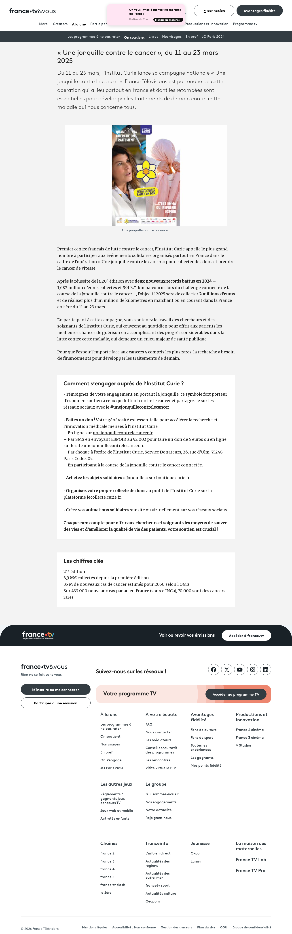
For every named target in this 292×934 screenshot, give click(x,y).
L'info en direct (158, 853)
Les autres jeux (116, 784)
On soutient (134, 37)
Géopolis (153, 901)
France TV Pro (250, 870)
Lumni (196, 861)
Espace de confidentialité (252, 927)
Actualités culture (161, 894)
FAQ (149, 724)
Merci (44, 24)
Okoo (195, 853)
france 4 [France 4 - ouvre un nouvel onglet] (107, 869)
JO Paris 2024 (213, 37)
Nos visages (172, 37)
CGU (223, 927)
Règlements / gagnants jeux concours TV (112, 799)
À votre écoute (162, 714)
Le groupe (156, 784)
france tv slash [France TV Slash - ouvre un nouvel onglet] (112, 885)
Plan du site (206, 927)
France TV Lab (251, 859)
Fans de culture (204, 730)
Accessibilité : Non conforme (134, 927)
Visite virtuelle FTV (161, 768)
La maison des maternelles (251, 845)
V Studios (244, 745)
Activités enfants (114, 819)
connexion (214, 10)
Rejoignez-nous (158, 818)
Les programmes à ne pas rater (94, 37)
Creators (60, 24)
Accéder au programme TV (236, 694)
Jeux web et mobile (116, 811)
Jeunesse (200, 843)
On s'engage (111, 760)
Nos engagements (161, 802)
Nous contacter (159, 732)
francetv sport (158, 886)
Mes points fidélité (206, 766)
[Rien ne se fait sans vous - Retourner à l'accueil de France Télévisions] (56, 670)
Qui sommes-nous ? (162, 794)
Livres (153, 37)
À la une (79, 23)
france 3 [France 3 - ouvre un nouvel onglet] (107, 861)
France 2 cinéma (250, 730)
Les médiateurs (158, 740)
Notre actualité (159, 810)
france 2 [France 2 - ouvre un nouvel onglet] (107, 853)
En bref (192, 37)
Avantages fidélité (260, 10)
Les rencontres (158, 760)
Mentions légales (94, 927)
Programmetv (245, 24)
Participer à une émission (55, 702)
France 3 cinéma (250, 738)
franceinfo (157, 843)
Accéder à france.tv (246, 635)
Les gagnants (202, 758)
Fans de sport (202, 738)
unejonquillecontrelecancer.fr (122, 432)
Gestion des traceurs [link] (176, 927)
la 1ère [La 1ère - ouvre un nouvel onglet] (106, 893)
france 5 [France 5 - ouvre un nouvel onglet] (107, 877)
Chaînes (108, 843)
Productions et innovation (207, 24)
